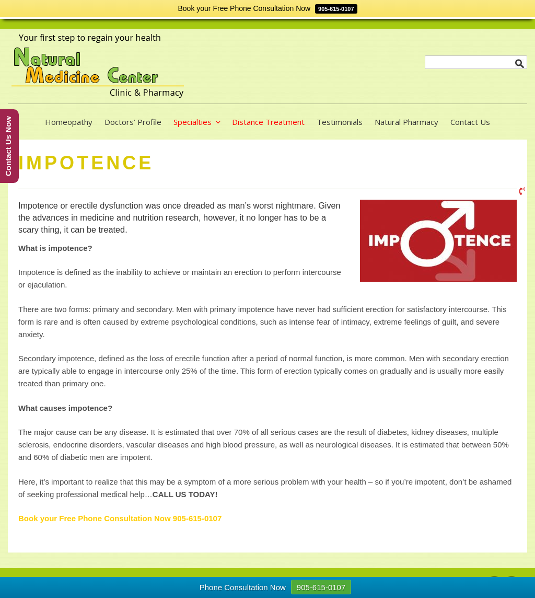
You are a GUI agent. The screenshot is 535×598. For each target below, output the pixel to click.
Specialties (197, 122)
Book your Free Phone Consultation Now (95, 518)
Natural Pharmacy (406, 122)
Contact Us (470, 122)
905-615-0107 (197, 518)
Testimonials (340, 122)
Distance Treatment (268, 122)
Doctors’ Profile (132, 122)
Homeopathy (68, 122)
